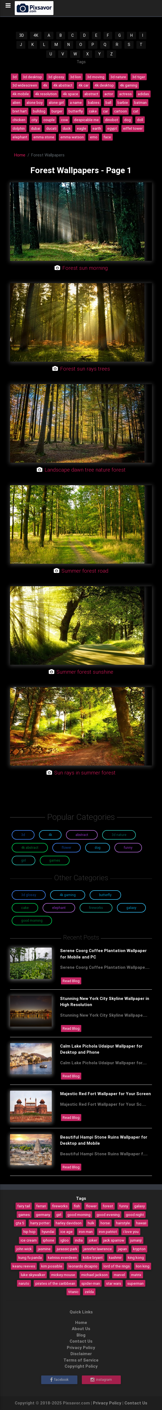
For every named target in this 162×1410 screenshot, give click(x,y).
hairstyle (123, 1222)
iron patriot (108, 1231)
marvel (119, 1274)
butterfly (75, 111)
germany (43, 1214)
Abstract (81, 835)
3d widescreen (25, 85)
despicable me (86, 119)
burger (56, 111)
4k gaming (128, 85)
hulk (91, 1222)
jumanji (136, 1240)
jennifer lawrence (98, 1248)
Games (54, 860)
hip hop (29, 1231)
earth (96, 128)
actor (108, 93)
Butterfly (105, 895)
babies (93, 102)
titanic (73, 1291)
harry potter (40, 1222)
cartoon (120, 111)
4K (35, 35)
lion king (142, 1266)
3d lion (75, 76)
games (24, 1214)
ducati (51, 128)
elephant (20, 136)
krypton (139, 1248)
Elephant (59, 908)
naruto (24, 1283)
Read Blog (71, 980)
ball (108, 102)
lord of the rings (117, 1266)
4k (45, 85)
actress (125, 93)
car (105, 111)
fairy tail (23, 1205)
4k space (70, 93)
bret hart (20, 111)
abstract (91, 93)
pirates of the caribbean (55, 1283)
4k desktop (104, 85)
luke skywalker (33, 1274)
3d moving (95, 76)
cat (135, 111)
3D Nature (119, 835)
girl (58, 1214)
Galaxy (131, 908)
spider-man (90, 1283)
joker (93, 1240)
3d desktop (32, 76)
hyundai (48, 1231)
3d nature (118, 76)
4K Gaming (68, 895)
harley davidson (69, 1222)
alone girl (56, 102)
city (34, 119)
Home (19, 155)
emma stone (43, 136)
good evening (108, 1214)
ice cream (29, 1240)
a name (76, 102)
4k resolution (46, 93)
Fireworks (96, 908)
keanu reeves (24, 1266)
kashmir (115, 1257)
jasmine (44, 1248)
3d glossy (56, 76)
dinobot (111, 119)
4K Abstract (29, 847)
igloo (64, 1240)
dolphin (19, 128)
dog (127, 119)
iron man (86, 1231)
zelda (89, 1291)
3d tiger (138, 76)
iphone (48, 1240)
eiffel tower (133, 128)
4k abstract (62, 85)
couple (49, 119)
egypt (112, 128)
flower (91, 1205)
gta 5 (20, 1222)
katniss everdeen (62, 1257)
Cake (25, 908)
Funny (128, 847)
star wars (113, 1283)
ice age (66, 1231)
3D (21, 35)
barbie (122, 102)
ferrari (41, 1205)
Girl (23, 860)
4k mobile (21, 93)
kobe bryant (93, 1257)
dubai (35, 128)
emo (93, 136)
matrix (136, 1274)
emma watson (72, 136)
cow (64, 119)
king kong (136, 1257)
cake (93, 111)
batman (140, 102)
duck (67, 128)
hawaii (141, 1222)
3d (15, 76)
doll (140, 119)
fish (77, 1205)
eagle (81, 128)
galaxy (139, 1205)
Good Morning (32, 920)
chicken (19, 119)
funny (123, 1205)
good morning (78, 1214)
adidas (143, 93)
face (107, 136)
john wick (24, 1248)
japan (122, 1248)
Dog (97, 847)
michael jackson (94, 1274)
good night (135, 1214)
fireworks (60, 1205)
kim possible (51, 1266)
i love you (131, 1231)
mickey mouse (63, 1274)
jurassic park (67, 1248)
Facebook (59, 1379)
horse (105, 1222)
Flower (66, 847)
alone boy (34, 102)
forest (108, 1205)
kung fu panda (30, 1257)
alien (16, 102)
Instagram (101, 1379)
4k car (83, 85)
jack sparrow (113, 1240)
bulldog (39, 111)
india (79, 1240)
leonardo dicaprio (82, 1266)
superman (135, 1283)
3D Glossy (28, 895)
